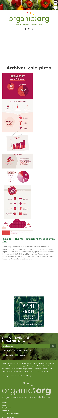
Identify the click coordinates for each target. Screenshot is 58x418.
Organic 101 (5, 402)
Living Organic (6, 408)
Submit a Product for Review (10, 413)
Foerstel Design (26, 376)
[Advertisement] (29, 45)
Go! (53, 346)
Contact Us (5, 411)
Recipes (4, 405)
